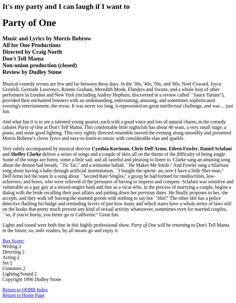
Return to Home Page (23, 295)
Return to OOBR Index (25, 289)
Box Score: (13, 240)
